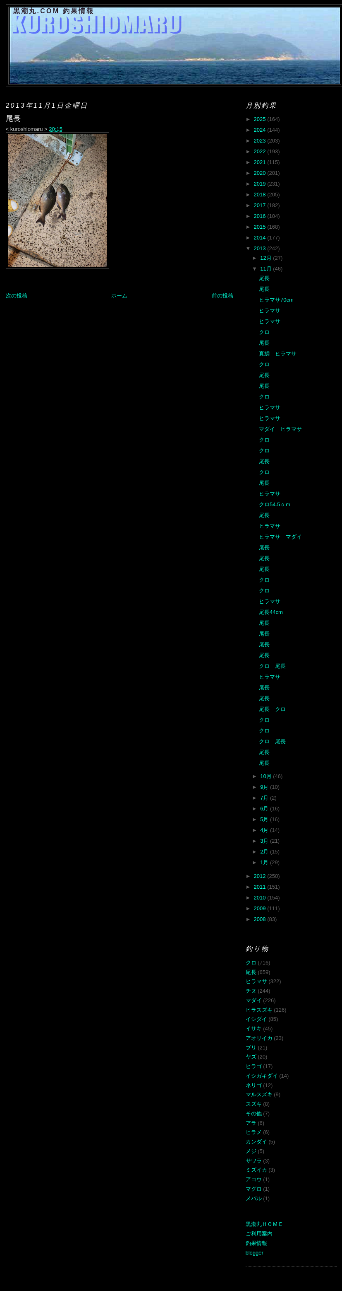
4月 (265, 830)
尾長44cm (271, 612)
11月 (266, 269)
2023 (261, 141)
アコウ (254, 1179)
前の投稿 (222, 296)
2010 (261, 898)
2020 (261, 173)
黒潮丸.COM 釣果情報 (54, 11)
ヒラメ (254, 1132)
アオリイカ (259, 1038)
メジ (251, 1151)
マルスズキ (259, 1094)
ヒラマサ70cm (276, 300)
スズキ (254, 1104)
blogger (254, 1253)
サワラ (254, 1161)
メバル (254, 1198)
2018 (261, 194)
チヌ (251, 991)
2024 (261, 130)
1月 (265, 862)
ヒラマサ (269, 310)
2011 (261, 887)
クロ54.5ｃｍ (275, 504)
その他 (254, 1113)
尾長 (264, 278)
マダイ (254, 1000)
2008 (261, 919)
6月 (265, 808)
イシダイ (256, 1019)
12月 (266, 258)
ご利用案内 (259, 1234)
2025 (261, 119)
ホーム (119, 296)
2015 (261, 227)
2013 (261, 248)
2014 (261, 238)
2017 (261, 205)
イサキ (254, 1028)
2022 (261, 151)
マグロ (254, 1189)
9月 (265, 787)
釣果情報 (256, 1243)
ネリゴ (254, 1085)
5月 (265, 819)
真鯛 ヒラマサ (278, 354)
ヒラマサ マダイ (280, 537)
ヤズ (251, 1057)
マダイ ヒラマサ (280, 429)
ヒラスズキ (259, 1010)
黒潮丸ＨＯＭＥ (264, 1224)
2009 (261, 908)
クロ (264, 332)
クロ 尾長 (272, 666)
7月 (265, 798)
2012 (261, 876)
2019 (261, 184)
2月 (265, 852)
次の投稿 (16, 296)
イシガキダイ (262, 1076)
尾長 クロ (272, 709)
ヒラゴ (254, 1066)
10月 (266, 776)
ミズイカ (256, 1170)
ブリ (251, 1047)
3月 (265, 841)
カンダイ (256, 1142)
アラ (251, 1123)
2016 (261, 216)
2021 (261, 162)
